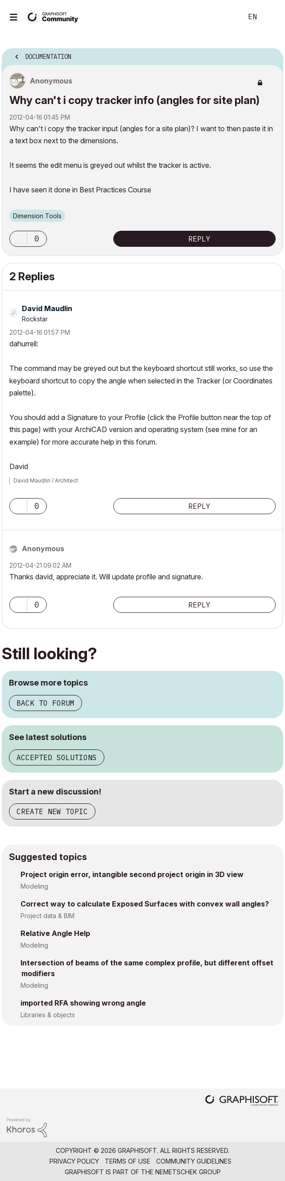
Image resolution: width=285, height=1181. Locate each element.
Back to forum (45, 703)
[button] (18, 238)
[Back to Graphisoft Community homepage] (54, 16)
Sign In (270, 17)
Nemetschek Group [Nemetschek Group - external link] (188, 1172)
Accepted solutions (57, 757)
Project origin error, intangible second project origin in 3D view (132, 874)
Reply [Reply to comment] (199, 506)
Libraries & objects (48, 1015)
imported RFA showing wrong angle (83, 1002)
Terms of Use (127, 1161)
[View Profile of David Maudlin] (47, 308)
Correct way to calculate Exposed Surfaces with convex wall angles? (145, 903)
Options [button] (271, 54)
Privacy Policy (74, 1161)
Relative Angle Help (55, 933)
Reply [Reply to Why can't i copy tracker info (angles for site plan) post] (199, 238)
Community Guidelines (193, 1161)
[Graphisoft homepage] (241, 1101)
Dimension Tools (37, 216)
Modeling (34, 886)
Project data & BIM (47, 915)
